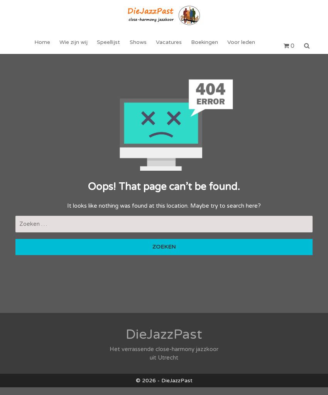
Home (45, 46)
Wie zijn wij (75, 46)
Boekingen (202, 46)
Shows (138, 46)
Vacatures (168, 46)
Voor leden (239, 46)
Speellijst (109, 46)
